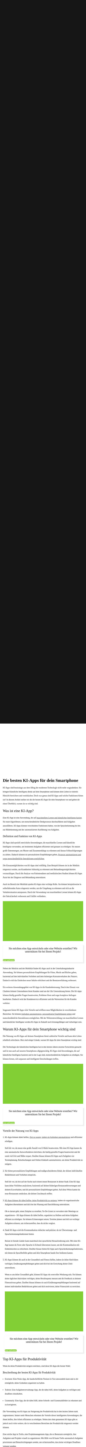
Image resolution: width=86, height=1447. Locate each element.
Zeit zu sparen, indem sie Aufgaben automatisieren (50, 1137)
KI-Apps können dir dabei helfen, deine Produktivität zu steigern (31, 1200)
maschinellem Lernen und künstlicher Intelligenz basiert (59, 818)
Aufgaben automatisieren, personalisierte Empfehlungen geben (46, 1014)
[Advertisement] (43, 745)
